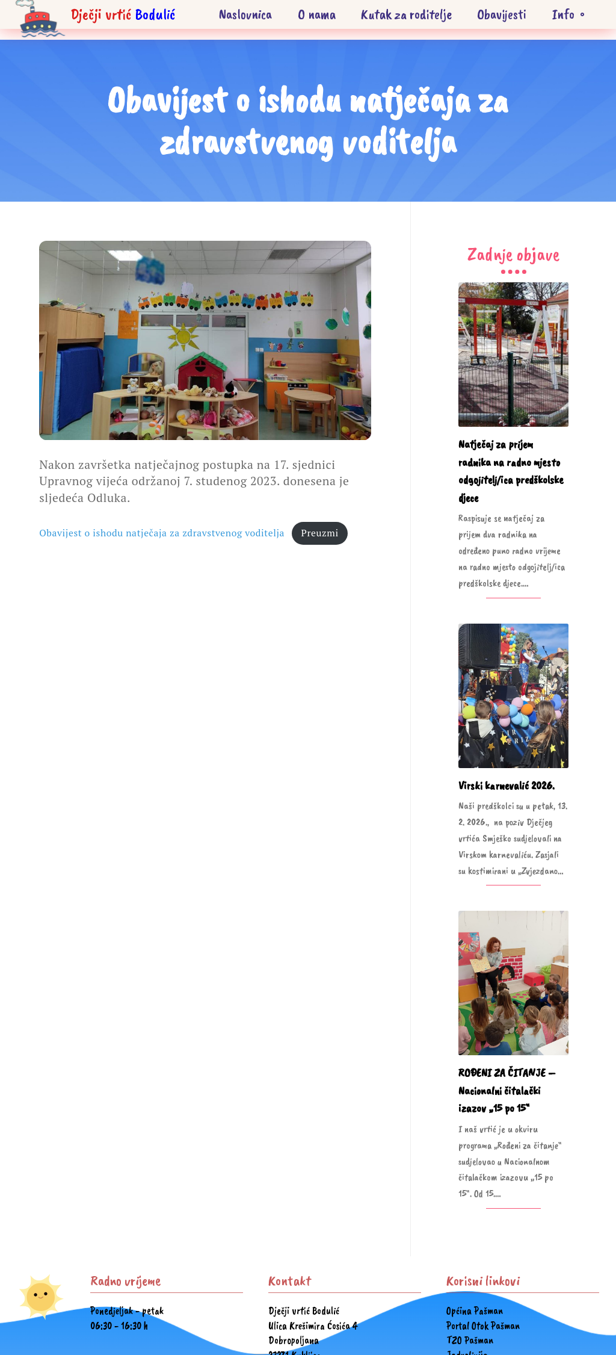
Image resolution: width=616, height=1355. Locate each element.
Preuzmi (319, 533)
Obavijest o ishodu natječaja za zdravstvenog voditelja (162, 533)
